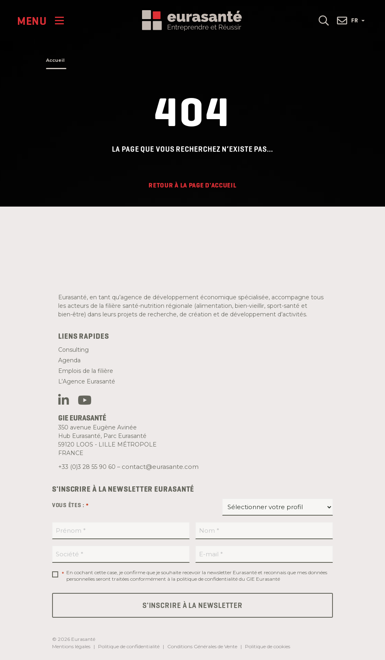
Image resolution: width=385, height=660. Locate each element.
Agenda (69, 360)
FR (358, 20)
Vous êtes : (70, 505)
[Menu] (40, 20)
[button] (324, 20)
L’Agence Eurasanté (86, 381)
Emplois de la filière (85, 371)
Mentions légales (71, 646)
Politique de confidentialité (129, 646)
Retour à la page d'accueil (192, 185)
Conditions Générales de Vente (202, 646)
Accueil (55, 60)
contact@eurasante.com (160, 466)
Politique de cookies (267, 646)
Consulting (73, 349)
